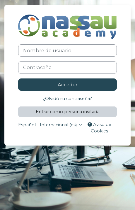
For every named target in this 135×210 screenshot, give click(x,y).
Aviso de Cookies (99, 128)
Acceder (68, 85)
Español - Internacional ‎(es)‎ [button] (48, 124)
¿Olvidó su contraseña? (67, 98)
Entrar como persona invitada (68, 111)
